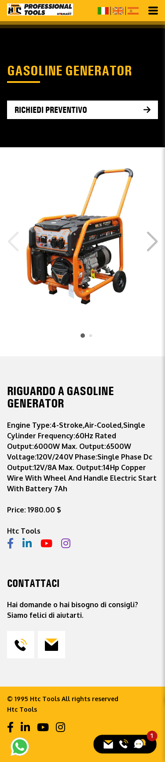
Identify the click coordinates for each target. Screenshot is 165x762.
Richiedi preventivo (51, 110)
